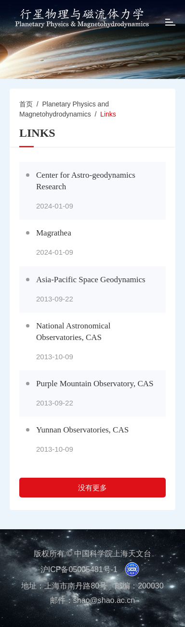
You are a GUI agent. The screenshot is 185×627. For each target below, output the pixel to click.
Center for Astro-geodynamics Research (85, 180)
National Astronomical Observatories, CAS (73, 331)
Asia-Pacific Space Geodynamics (90, 279)
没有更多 (92, 487)
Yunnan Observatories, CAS (82, 429)
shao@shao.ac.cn (104, 600)
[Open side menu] (170, 23)
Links (108, 114)
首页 (26, 104)
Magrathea (53, 232)
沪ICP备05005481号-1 (79, 569)
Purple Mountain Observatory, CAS (95, 383)
